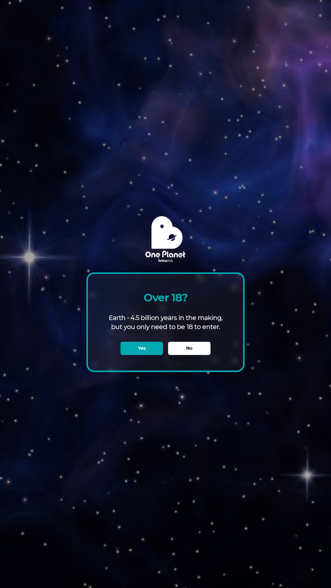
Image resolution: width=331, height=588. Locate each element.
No (189, 348)
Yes (142, 348)
